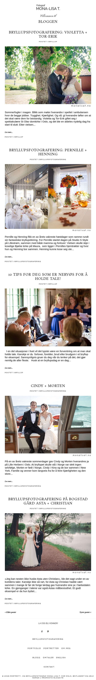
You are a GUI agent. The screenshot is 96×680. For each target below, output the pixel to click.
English (61, 658)
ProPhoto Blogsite (53, 678)
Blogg (36, 658)
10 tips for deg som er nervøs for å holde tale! (48, 277)
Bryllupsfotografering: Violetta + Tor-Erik (48, 34)
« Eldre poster (10, 612)
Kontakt (49, 667)
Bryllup (53, 41)
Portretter (51, 648)
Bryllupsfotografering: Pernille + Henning (48, 152)
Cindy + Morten (48, 386)
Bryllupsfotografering (53, 159)
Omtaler (48, 658)
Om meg (66, 648)
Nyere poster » (85, 612)
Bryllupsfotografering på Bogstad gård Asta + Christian (48, 501)
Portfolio (34, 648)
